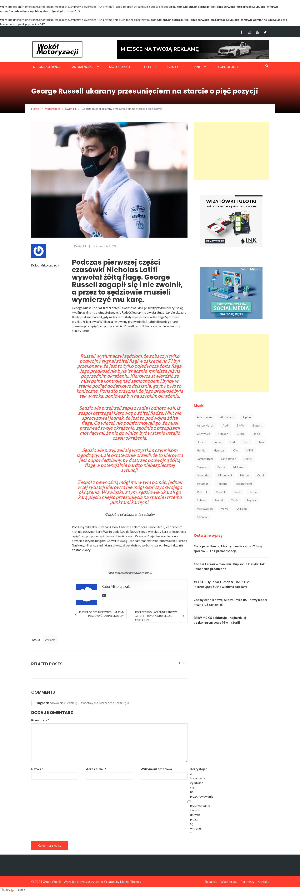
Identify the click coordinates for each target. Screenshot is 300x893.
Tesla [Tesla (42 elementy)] (234, 500)
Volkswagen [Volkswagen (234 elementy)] (205, 508)
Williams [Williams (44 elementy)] (242, 508)
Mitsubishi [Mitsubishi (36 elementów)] (225, 475)
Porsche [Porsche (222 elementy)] (222, 483)
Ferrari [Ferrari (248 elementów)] (218, 442)
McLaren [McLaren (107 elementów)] (239, 467)
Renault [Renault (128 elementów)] (221, 492)
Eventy (172, 67)
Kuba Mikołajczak (45, 265)
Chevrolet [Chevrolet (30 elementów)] (203, 433)
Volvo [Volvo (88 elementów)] (224, 508)
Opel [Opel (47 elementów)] (260, 475)
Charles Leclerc (129, 527)
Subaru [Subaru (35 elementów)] (201, 500)
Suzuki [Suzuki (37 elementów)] (218, 500)
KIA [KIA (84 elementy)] (235, 450)
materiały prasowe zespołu (133, 573)
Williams (50, 639)
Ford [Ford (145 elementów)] (246, 442)
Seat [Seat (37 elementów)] (237, 492)
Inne (197, 67)
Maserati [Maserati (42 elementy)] (202, 467)
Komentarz (40, 720)
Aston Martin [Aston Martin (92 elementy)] (205, 425)
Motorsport (119, 67)
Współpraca (228, 881)
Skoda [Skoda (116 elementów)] (253, 492)
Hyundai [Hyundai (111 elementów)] (219, 450)
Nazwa (37, 769)
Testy (146, 67)
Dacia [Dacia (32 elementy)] (256, 433)
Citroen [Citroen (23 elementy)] (223, 433)
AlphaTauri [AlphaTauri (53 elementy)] (227, 417)
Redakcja (211, 881)
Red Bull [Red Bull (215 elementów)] (202, 492)
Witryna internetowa (156, 769)
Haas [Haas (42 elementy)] (261, 442)
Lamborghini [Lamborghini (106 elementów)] (205, 458)
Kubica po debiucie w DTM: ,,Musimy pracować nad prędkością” (101, 614)
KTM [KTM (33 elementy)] (249, 450)
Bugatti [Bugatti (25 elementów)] (257, 425)
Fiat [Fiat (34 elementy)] (232, 442)
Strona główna (46, 67)
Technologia (227, 67)
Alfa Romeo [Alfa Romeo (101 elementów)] (204, 417)
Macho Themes (130, 881)
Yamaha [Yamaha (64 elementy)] (202, 517)
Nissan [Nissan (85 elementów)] (244, 475)
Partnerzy (247, 881)
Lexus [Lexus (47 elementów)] (248, 458)
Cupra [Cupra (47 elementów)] (241, 433)
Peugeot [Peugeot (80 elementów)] (202, 483)
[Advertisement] (231, 151)
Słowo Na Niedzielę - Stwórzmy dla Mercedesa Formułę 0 (89, 703)
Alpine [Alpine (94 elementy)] (246, 417)
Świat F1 (80, 246)
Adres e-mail (96, 769)
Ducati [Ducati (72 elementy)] (201, 442)
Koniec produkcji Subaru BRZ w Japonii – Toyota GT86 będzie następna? (156, 616)
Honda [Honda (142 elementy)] (201, 450)
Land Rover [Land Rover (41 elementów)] (228, 458)
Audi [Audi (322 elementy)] (225, 425)
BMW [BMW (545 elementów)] (240, 425)
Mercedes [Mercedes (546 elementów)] (203, 475)
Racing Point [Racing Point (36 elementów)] (244, 483)
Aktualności (83, 67)
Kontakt (263, 881)
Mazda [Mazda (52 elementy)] (221, 467)
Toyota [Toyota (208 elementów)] (251, 500)
